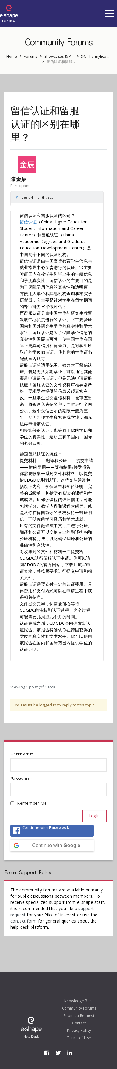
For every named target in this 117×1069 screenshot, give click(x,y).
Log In (94, 815)
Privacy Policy (79, 1030)
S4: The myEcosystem (96, 56)
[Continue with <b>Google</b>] (52, 845)
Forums (30, 56)
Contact (79, 1022)
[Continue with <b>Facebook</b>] (52, 831)
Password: (21, 778)
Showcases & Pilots (59, 56)
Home (11, 56)
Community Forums (79, 1008)
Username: (22, 753)
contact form (23, 921)
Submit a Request (79, 1015)
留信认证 (28, 222)
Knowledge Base (78, 1000)
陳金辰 (18, 179)
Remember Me (32, 803)
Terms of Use (79, 1037)
